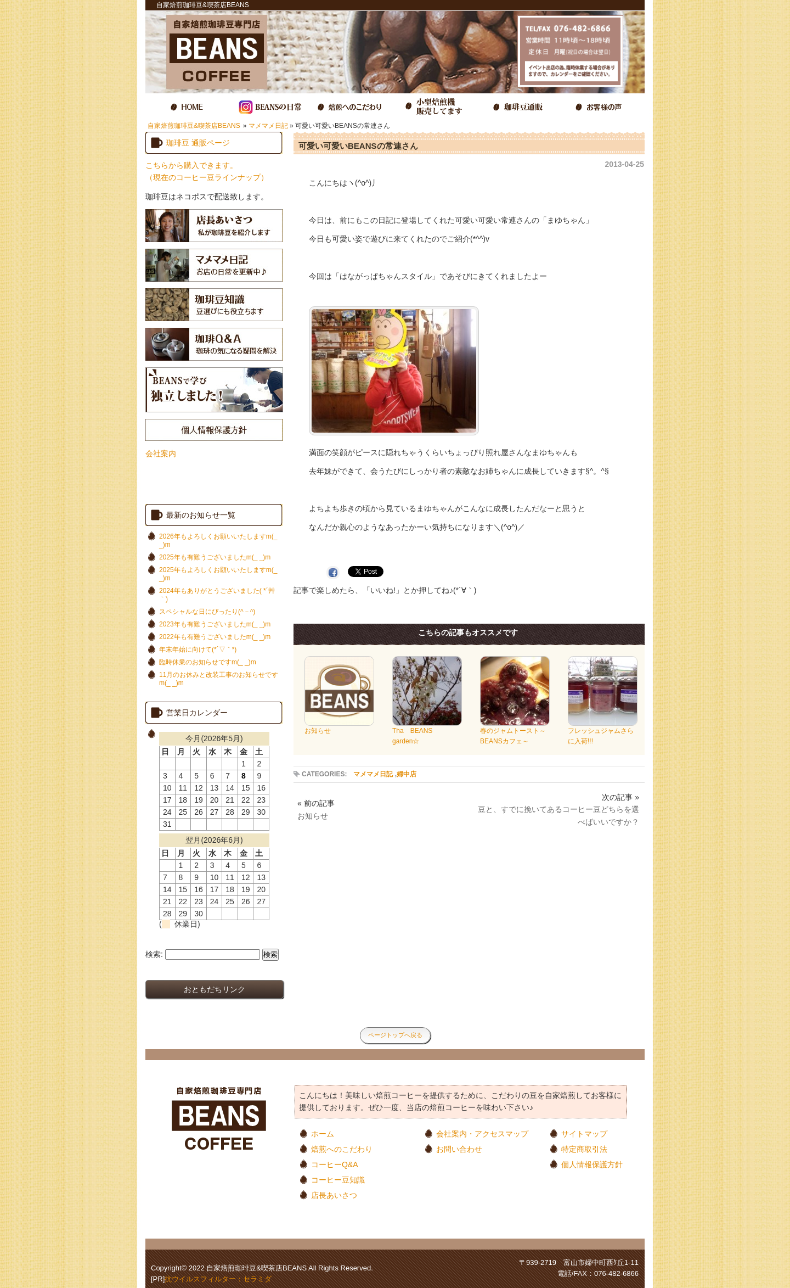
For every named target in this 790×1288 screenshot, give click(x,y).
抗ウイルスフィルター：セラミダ (218, 1279)
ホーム (322, 1133)
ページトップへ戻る (395, 1035)
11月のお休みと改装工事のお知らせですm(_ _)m (218, 679)
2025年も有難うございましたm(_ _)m (214, 557)
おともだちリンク (214, 989)
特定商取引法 (584, 1149)
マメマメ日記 (268, 126)
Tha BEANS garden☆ (427, 732)
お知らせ (339, 727)
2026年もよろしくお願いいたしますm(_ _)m (218, 540)
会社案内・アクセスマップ (482, 1133)
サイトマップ (584, 1133)
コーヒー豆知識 (338, 1179)
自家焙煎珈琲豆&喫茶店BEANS (194, 126)
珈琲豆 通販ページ (198, 142)
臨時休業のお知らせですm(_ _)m (207, 662)
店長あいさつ (334, 1195)
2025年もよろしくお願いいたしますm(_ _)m (218, 574)
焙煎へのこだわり (342, 1149)
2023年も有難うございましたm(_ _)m (214, 624)
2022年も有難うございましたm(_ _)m (214, 637)
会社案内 (160, 453)
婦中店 (406, 774)
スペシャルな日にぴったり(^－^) (207, 611)
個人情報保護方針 (592, 1164)
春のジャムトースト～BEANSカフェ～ (515, 732)
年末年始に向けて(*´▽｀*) (197, 649)
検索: (154, 954)
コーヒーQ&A (334, 1164)
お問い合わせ (459, 1149)
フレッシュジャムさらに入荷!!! (602, 732)
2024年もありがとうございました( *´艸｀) (217, 595)
